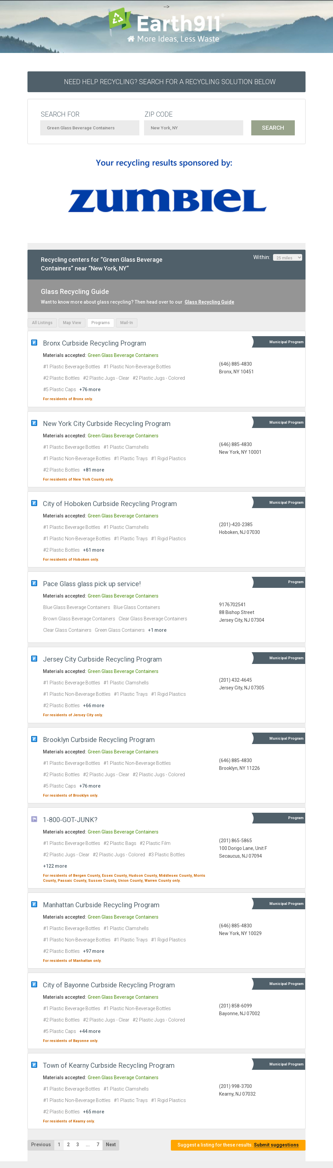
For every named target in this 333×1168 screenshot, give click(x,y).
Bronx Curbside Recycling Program (94, 343)
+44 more (90, 1031)
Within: (277, 257)
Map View (72, 322)
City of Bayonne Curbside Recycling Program (109, 985)
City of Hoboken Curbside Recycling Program (110, 504)
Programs (100, 322)
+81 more (93, 470)
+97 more (93, 951)
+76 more (90, 389)
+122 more (55, 866)
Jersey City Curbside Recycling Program (102, 659)
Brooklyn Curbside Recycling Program (99, 740)
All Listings (42, 322)
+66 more (93, 705)
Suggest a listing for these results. (238, 1145)
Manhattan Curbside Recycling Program (101, 905)
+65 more (93, 1111)
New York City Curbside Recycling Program (107, 424)
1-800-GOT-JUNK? (70, 820)
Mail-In (126, 322)
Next (111, 1144)
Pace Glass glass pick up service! (92, 584)
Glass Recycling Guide (209, 302)
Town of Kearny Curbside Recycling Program (109, 1065)
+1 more (157, 630)
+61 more (93, 550)
